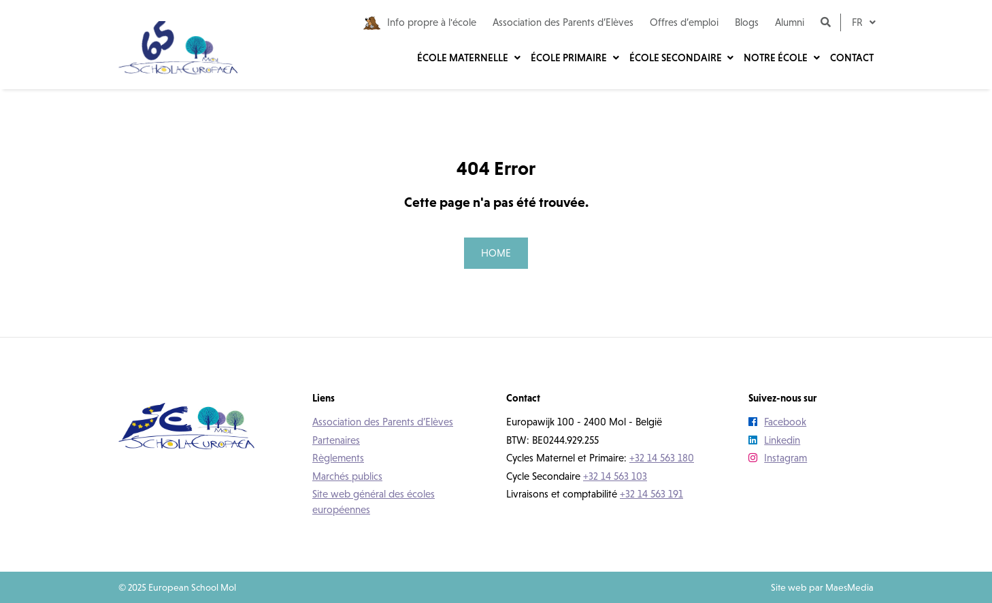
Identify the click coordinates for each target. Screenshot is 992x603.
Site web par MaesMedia (822, 587)
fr (858, 22)
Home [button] (496, 253)
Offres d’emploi (684, 22)
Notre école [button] (777, 57)
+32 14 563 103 (615, 476)
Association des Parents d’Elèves (563, 22)
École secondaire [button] (676, 57)
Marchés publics (347, 476)
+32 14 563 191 (651, 494)
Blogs (747, 22)
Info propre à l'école (419, 23)
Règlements (338, 457)
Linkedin (774, 440)
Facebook (777, 421)
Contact (852, 57)
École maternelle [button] (463, 57)
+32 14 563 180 (661, 457)
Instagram (777, 457)
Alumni (789, 22)
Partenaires (336, 440)
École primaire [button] (570, 57)
